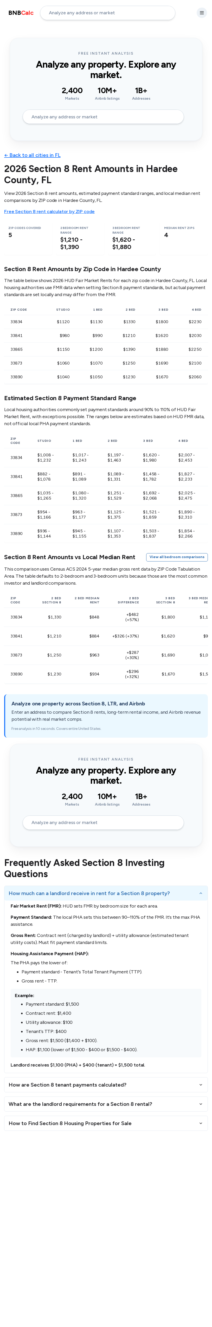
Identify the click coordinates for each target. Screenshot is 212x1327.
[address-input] (107, 13)
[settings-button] (202, 13)
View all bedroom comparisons (177, 557)
